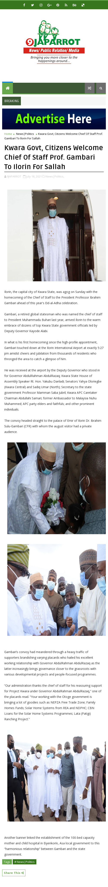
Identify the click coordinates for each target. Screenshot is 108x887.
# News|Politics (24, 862)
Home (8, 134)
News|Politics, (55, 176)
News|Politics (25, 134)
